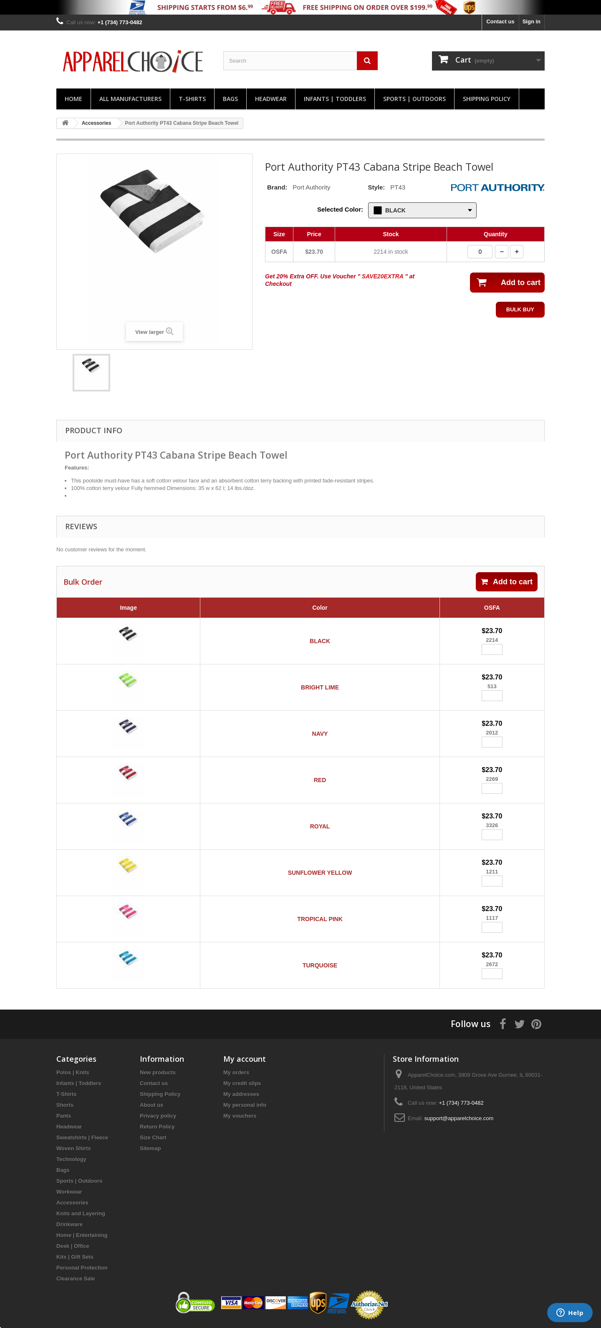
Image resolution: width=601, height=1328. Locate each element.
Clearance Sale (75, 1278)
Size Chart (153, 1137)
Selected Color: (340, 209)
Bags (230, 99)
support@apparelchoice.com (459, 1118)
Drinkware (69, 1224)
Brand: (277, 187)
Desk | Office (72, 1246)
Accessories (72, 1202)
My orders (236, 1072)
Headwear (271, 99)
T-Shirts (192, 99)
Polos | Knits (72, 1072)
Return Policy (157, 1126)
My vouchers (239, 1116)
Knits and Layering (80, 1213)
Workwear (69, 1192)
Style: (376, 187)
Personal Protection (82, 1268)
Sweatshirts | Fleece (82, 1137)
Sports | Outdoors (414, 99)
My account (244, 1059)
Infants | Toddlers (335, 99)
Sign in (531, 21)
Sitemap (150, 1148)
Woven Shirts (73, 1148)
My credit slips (242, 1083)
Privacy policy (158, 1116)
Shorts (64, 1105)
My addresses (241, 1094)
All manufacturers (130, 99)
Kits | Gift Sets (74, 1257)
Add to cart (507, 582)
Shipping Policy (486, 99)
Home (73, 99)
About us (151, 1105)
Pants (63, 1116)
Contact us (500, 21)
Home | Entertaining (82, 1235)
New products (158, 1072)
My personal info (244, 1105)
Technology (71, 1159)
